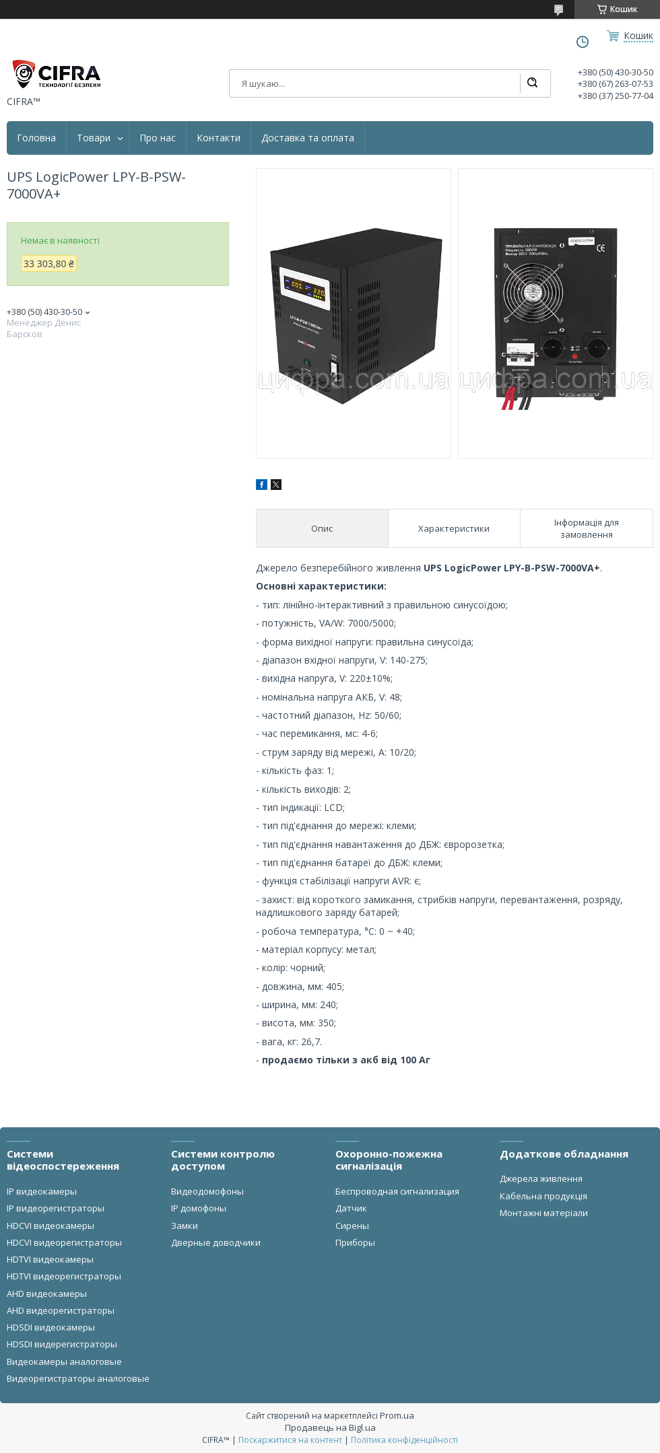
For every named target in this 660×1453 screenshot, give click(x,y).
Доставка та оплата (307, 138)
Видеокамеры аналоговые (64, 1361)
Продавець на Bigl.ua (330, 1427)
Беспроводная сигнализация (397, 1191)
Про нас (157, 138)
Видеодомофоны (207, 1191)
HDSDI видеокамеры (51, 1327)
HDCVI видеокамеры (50, 1225)
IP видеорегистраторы (55, 1208)
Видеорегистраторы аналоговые (78, 1378)
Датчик (351, 1208)
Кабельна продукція (543, 1196)
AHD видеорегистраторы (60, 1310)
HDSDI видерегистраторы (62, 1344)
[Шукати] (532, 83)
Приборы (355, 1242)
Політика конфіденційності (404, 1440)
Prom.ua (397, 1415)
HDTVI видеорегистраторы (64, 1276)
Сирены (352, 1225)
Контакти (218, 138)
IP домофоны (198, 1208)
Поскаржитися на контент (290, 1440)
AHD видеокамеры (47, 1293)
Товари (93, 138)
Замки (184, 1225)
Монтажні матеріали (544, 1213)
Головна (36, 138)
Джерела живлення (541, 1178)
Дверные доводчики (216, 1242)
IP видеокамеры (42, 1191)
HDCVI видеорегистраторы (64, 1242)
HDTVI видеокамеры (50, 1259)
